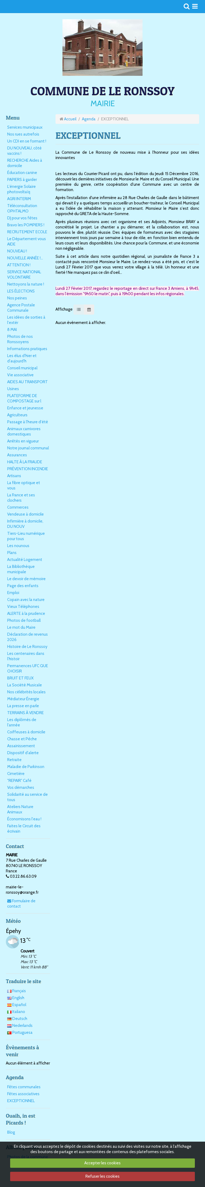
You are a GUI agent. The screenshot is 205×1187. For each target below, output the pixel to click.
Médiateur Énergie (23, 699)
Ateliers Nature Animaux (20, 809)
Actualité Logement (24, 559)
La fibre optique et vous (23, 485)
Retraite (14, 759)
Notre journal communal (28, 448)
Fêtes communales (24, 1087)
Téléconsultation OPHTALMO (22, 208)
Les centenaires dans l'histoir (25, 656)
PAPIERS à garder (22, 179)
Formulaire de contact (21, 904)
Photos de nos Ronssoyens (20, 339)
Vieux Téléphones (23, 606)
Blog (11, 1132)
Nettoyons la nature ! (25, 284)
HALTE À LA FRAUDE (24, 462)
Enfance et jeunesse (25, 408)
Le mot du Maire (21, 627)
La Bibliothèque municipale (21, 569)
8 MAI (12, 329)
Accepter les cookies (102, 1163)
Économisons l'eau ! (24, 819)
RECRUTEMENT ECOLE (27, 232)
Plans (12, 552)
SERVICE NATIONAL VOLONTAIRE (24, 275)
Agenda (89, 119)
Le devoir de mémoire (26, 578)
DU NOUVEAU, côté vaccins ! (24, 151)
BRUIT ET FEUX (20, 678)
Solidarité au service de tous (27, 797)
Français (16, 990)
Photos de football (24, 620)
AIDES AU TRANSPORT (27, 381)
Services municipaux (24, 127)
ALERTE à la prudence (26, 613)
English (15, 997)
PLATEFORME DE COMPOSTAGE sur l (24, 398)
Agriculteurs (17, 415)
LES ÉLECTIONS (21, 291)
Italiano (16, 1011)
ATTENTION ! (18, 265)
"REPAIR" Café (19, 780)
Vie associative (20, 375)
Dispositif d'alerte (23, 752)
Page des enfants (22, 585)
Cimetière (16, 773)
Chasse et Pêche (22, 739)
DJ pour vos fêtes (22, 218)
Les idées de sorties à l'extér (26, 320)
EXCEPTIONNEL (21, 1100)
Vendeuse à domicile (25, 514)
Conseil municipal (22, 368)
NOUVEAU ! (17, 251)
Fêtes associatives (23, 1093)
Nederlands (20, 1025)
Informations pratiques (27, 348)
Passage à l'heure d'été (27, 422)
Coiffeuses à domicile (26, 732)
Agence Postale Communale (21, 308)
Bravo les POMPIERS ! (25, 225)
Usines (13, 388)
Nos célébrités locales (26, 692)
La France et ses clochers (21, 498)
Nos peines (17, 298)
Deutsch (17, 1018)
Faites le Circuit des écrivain (24, 829)
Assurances (17, 455)
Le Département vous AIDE (26, 241)
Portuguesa (20, 1032)
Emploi (13, 592)
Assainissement (21, 745)
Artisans (14, 475)
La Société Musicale (24, 685)
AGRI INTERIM (19, 198)
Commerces (18, 507)
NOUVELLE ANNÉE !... (25, 258)
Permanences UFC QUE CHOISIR (27, 668)
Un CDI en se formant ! (26, 141)
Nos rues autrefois (23, 134)
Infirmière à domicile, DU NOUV (25, 524)
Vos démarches (20, 787)
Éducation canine (22, 172)
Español (16, 1004)
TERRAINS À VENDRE (25, 712)
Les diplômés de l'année (21, 722)
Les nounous (18, 545)
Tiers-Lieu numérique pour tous (26, 536)
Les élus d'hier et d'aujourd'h (22, 358)
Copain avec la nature (26, 599)
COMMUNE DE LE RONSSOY (102, 91)
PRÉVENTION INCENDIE (27, 468)
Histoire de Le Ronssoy (27, 646)
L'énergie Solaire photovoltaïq (21, 189)
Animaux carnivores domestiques (24, 431)
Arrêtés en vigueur (23, 441)
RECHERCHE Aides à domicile (24, 163)
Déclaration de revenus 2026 (27, 637)
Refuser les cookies (102, 1176)
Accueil (70, 119)
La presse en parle (23, 705)
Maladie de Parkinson (25, 766)
